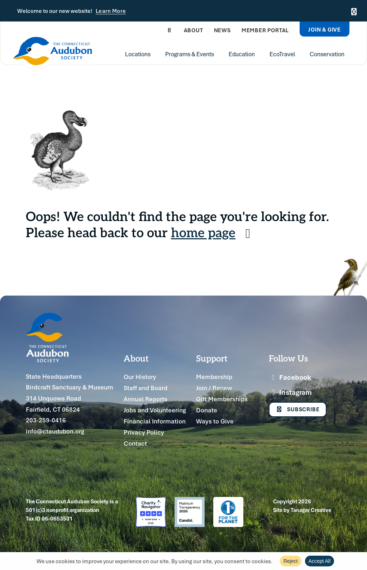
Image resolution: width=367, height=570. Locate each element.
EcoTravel (282, 54)
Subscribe (298, 409)
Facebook (290, 377)
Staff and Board (145, 388)
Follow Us (288, 357)
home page (213, 232)
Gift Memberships (222, 399)
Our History (140, 377)
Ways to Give (215, 421)
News (222, 30)
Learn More (111, 11)
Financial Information (155, 421)
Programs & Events (189, 54)
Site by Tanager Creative (302, 509)
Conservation (327, 54)
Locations (138, 54)
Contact (135, 443)
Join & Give (324, 29)
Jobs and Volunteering (155, 410)
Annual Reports (145, 399)
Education (242, 54)
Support (212, 357)
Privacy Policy (144, 432)
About (193, 30)
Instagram (290, 392)
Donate (206, 410)
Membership (214, 377)
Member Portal (265, 30)
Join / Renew (214, 388)
